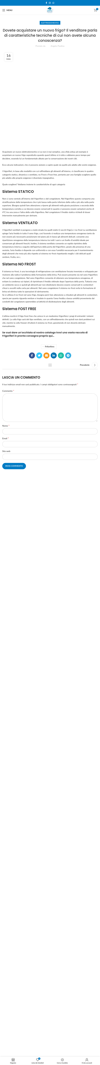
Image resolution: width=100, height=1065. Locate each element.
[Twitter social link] (39, 355)
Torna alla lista (50, 365)
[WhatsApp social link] (53, 3)
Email (5, 438)
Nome (6, 425)
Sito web (6, 451)
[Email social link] (46, 355)
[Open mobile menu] (7, 10)
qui (51, 336)
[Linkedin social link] (54, 355)
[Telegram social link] (68, 355)
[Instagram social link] (50, 3)
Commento (8, 390)
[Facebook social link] (46, 3)
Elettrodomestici (50, 23)
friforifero (49, 346)
